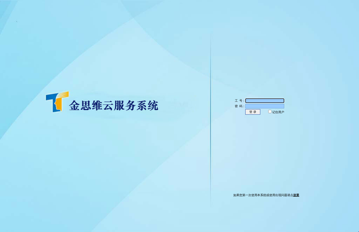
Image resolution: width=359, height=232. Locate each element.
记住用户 (278, 112)
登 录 (252, 112)
